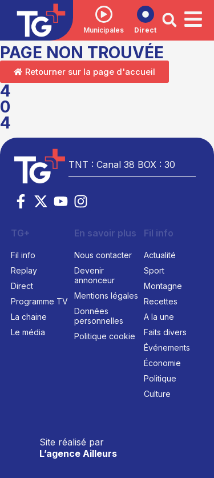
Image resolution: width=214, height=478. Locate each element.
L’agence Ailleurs (78, 453)
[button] (169, 20)
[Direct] (145, 14)
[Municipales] (103, 14)
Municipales (103, 30)
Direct (145, 30)
